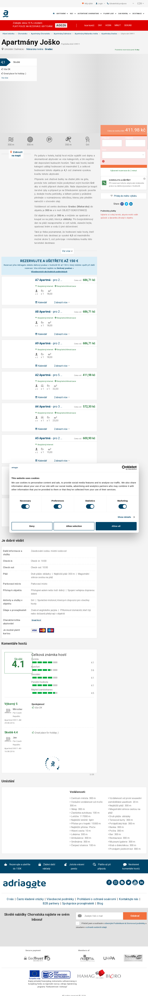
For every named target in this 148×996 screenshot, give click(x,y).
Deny (32, 526)
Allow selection (74, 526)
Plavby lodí (109, 14)
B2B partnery (51, 903)
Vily (73, 14)
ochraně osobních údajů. (96, 927)
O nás (10, 899)
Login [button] (101, 3)
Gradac (49, 49)
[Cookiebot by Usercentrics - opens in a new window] (124, 468)
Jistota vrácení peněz (74, 866)
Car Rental (124, 14)
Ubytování (62, 14)
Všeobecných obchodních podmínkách (49, 271)
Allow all (116, 526)
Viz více (4, 78)
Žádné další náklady (46, 866)
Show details (124, 517)
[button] (131, 3)
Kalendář (41, 302)
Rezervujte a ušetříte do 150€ (17, 866)
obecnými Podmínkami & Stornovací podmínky (125, 923)
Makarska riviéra (35, 49)
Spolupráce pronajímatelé (78, 903)
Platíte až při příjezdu (102, 866)
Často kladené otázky (30, 899)
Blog (100, 903)
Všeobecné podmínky (60, 899)
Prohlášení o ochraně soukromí (96, 899)
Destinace (138, 14)
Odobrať (134, 915)
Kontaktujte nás (128, 899)
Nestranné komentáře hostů (131, 866)
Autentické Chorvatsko (90, 14)
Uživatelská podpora (117, 3)
